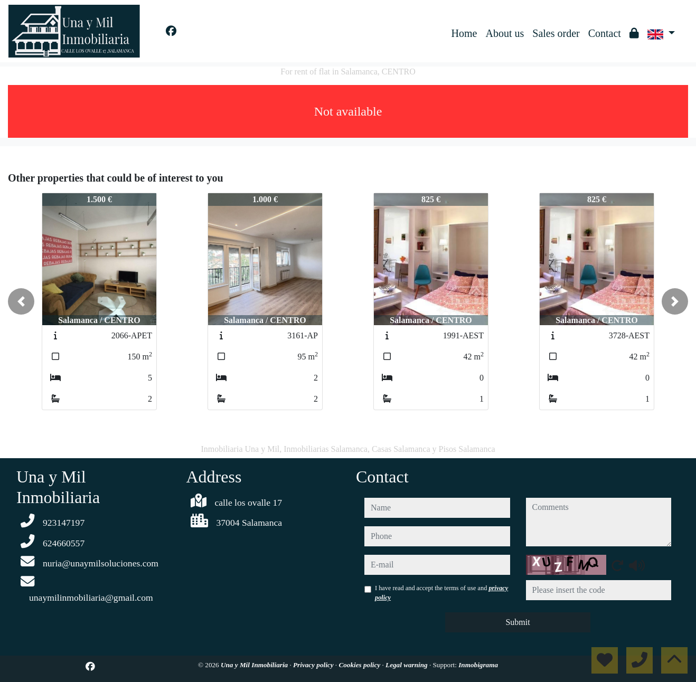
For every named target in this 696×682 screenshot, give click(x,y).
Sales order (555, 33)
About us (504, 33)
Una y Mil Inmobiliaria (255, 665)
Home (464, 33)
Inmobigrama (478, 665)
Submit (517, 622)
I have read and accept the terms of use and (441, 592)
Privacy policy (314, 665)
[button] (21, 301)
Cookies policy (360, 665)
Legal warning (407, 665)
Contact (604, 33)
